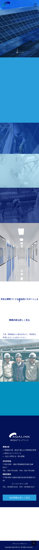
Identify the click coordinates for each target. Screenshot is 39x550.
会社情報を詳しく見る (19, 497)
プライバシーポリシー (19, 543)
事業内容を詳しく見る (19, 320)
